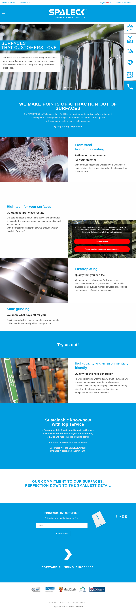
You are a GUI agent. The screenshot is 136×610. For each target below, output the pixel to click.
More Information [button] (102, 236)
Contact (118, 3)
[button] (3, 13)
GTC (68, 603)
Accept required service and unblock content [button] (102, 249)
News (62, 603)
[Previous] (17, 57)
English (105, 2)
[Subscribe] (62, 533)
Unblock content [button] (102, 241)
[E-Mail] (62, 525)
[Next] (119, 57)
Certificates (126, 3)
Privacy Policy (79, 603)
